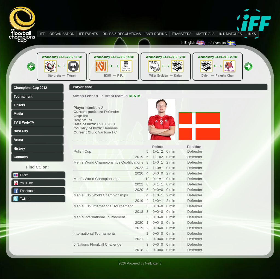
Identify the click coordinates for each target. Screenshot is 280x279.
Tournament (23, 96)
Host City (21, 131)
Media (18, 114)
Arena (18, 140)
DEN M (134, 96)
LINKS (251, 34)
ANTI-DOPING (156, 34)
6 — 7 (166, 66)
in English (193, 43)
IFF (42, 34)
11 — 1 (113, 66)
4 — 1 (62, 66)
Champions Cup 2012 (30, 88)
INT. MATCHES (230, 34)
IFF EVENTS (88, 34)
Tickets (19, 105)
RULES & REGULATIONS (122, 34)
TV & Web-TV (24, 122)
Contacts (21, 157)
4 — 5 (217, 66)
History (19, 148)
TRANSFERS (182, 34)
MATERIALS (205, 34)
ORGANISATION (61, 34)
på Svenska (223, 43)
